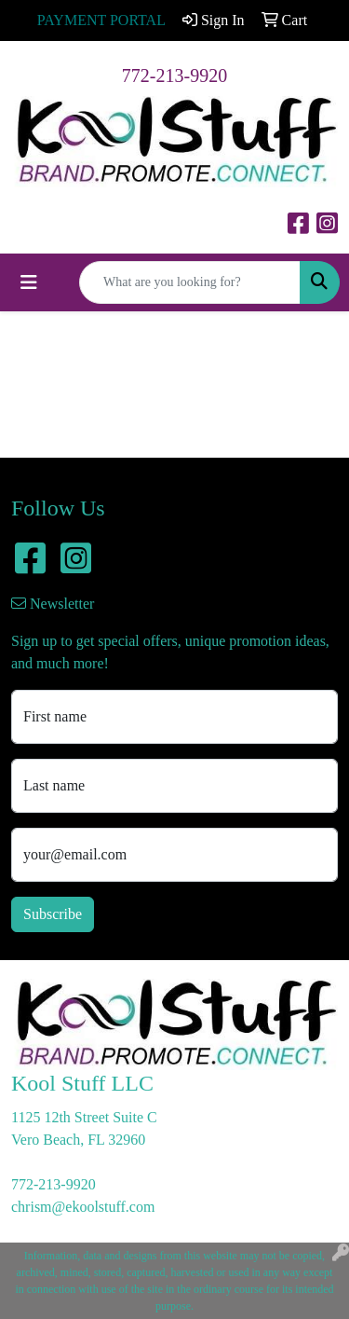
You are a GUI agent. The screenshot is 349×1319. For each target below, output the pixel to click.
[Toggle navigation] (28, 282)
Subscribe (52, 914)
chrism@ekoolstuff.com (82, 1207)
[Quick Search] (190, 282)
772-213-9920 (174, 75)
